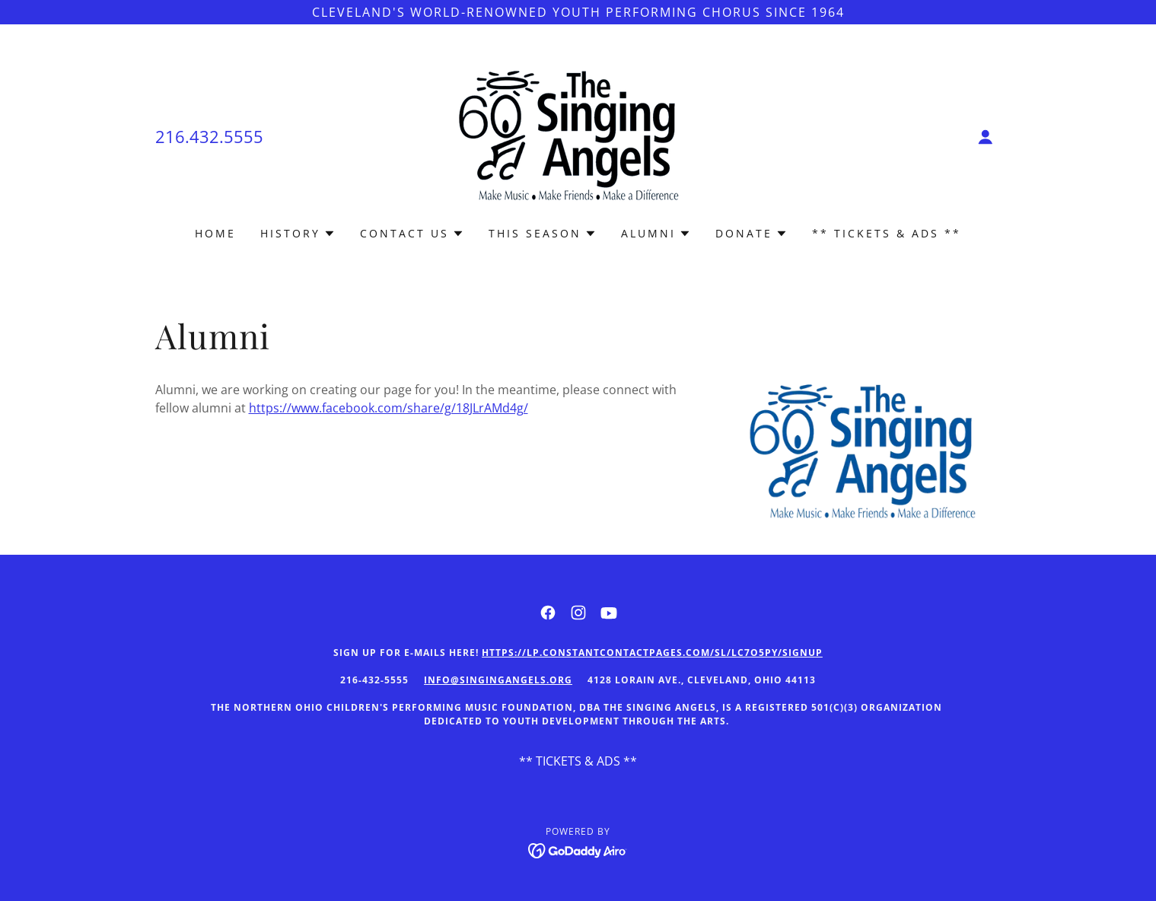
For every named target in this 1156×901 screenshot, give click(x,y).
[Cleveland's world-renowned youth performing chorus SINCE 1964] (578, 12)
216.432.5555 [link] (209, 136)
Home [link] (215, 233)
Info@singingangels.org (498, 679)
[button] (985, 137)
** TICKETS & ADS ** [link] (886, 233)
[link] (578, 135)
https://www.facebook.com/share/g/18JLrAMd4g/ (388, 408)
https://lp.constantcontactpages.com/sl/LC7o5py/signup (652, 652)
